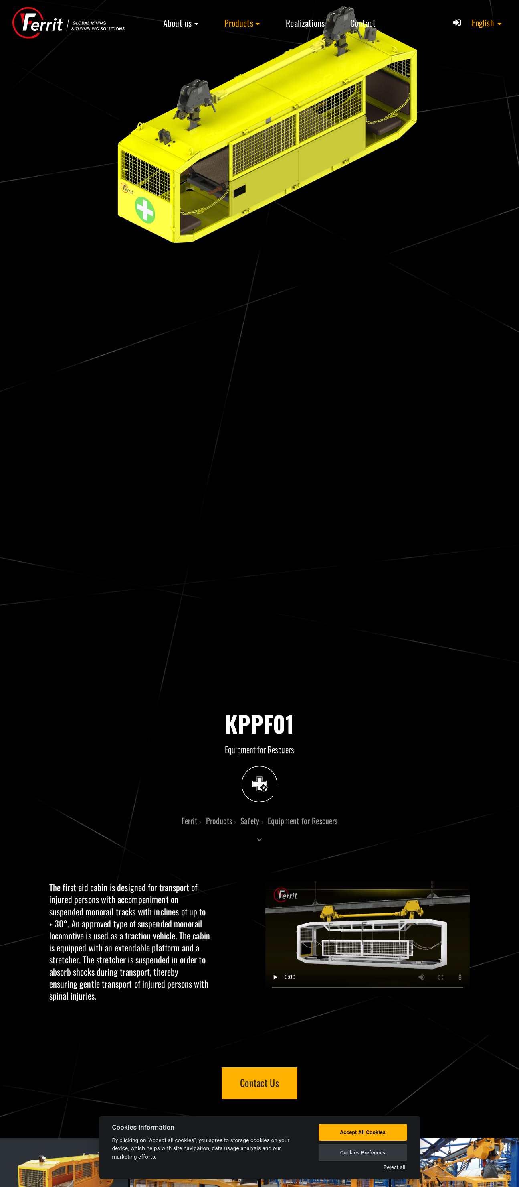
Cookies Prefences (363, 1153)
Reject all (394, 1167)
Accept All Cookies (362, 1132)
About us (177, 22)
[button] (487, 23)
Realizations (305, 22)
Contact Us (259, 1082)
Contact (363, 22)
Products (238, 22)
